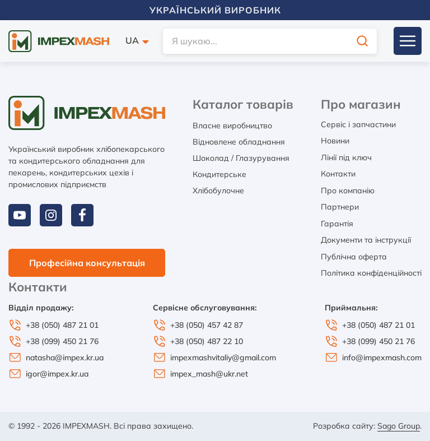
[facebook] (82, 215)
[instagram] (51, 215)
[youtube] (19, 215)
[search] (270, 41)
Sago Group (398, 426)
